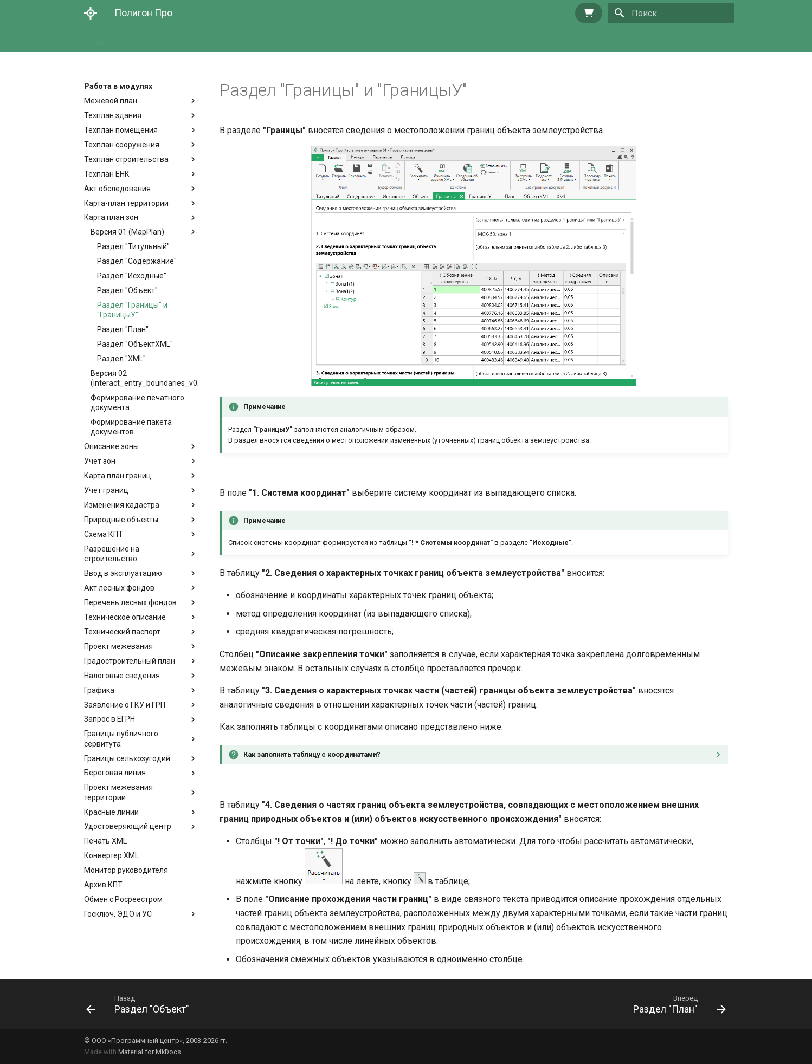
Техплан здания (112, 115)
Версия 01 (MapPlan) (144, 232)
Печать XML (105, 840)
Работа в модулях (298, 39)
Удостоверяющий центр (127, 826)
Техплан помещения (121, 130)
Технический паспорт (122, 631)
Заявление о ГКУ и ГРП (124, 704)
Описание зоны (111, 446)
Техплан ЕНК (107, 174)
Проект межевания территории (118, 792)
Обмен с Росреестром (123, 899)
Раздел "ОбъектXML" (135, 344)
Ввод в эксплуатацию (123, 573)
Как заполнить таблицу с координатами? (312, 754)
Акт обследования (117, 188)
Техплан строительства (126, 159)
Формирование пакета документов (131, 427)
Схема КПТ (103, 534)
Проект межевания (118, 646)
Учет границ (106, 490)
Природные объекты (121, 519)
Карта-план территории (126, 203)
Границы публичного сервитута (121, 738)
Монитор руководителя (126, 870)
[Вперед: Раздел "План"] (676, 1004)
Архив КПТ (103, 884)
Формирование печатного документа (137, 402)
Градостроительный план (129, 661)
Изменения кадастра (121, 505)
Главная (98, 39)
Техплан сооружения (121, 144)
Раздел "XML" (121, 358)
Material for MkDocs (149, 1052)
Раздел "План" (123, 329)
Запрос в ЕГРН (109, 719)
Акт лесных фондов (119, 587)
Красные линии (111, 812)
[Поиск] (671, 13)
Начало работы (154, 39)
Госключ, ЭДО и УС (118, 914)
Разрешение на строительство (114, 553)
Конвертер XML (111, 855)
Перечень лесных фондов (130, 602)
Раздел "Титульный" (133, 246)
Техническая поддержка (388, 39)
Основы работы (224, 39)
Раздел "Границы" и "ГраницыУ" (132, 310)
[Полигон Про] (90, 13)
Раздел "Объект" (127, 290)
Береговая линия (115, 772)
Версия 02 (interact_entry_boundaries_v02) (144, 378)
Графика (99, 690)
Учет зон (99, 461)
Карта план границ (117, 475)
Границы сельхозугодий (127, 758)
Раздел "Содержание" (137, 261)
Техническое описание (125, 617)
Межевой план (110, 100)
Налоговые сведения (122, 675)
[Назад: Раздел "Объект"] (141, 1004)
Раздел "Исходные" (131, 275)
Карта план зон (111, 217)
